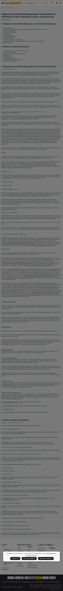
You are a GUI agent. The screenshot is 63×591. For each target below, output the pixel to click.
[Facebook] (50, 548)
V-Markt (19, 548)
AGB (29, 550)
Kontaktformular (8, 499)
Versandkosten (27, 581)
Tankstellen (20, 563)
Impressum (59, 585)
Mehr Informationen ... (52, 553)
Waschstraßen (20, 566)
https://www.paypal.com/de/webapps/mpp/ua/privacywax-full (40, 245)
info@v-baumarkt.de (31, 73)
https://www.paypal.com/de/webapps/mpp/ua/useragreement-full (19, 242)
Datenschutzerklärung (35, 586)
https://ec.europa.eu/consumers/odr (14, 398)
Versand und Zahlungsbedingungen (33, 564)
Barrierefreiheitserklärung (56, 588)
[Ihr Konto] (56, 3)
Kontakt (5, 564)
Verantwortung (49, 585)
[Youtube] (52, 548)
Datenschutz (29, 555)
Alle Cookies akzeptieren (46, 558)
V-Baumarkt (20, 550)
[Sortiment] (50, 3)
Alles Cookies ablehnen (29, 558)
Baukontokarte (41, 548)
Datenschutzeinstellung (39, 585)
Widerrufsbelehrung (32, 567)
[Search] (43, 3)
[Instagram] (54, 548)
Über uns (40, 561)
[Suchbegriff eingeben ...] (33, 3)
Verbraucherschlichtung (46, 586)
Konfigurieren (15, 558)
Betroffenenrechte (57, 586)
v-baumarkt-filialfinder (44, 533)
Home (31, 585)
